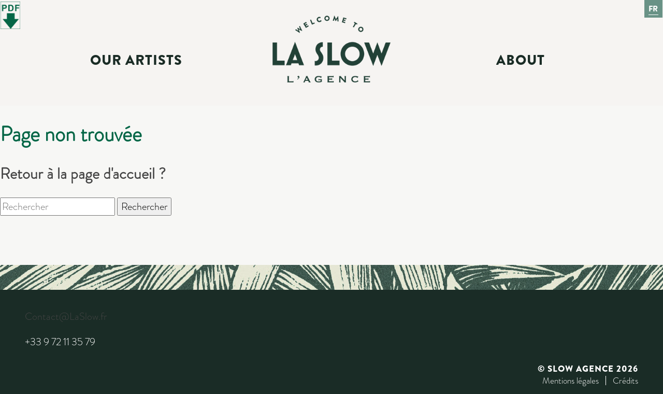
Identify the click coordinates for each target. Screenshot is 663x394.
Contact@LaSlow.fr (66, 316)
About (520, 60)
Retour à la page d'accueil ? (83, 174)
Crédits (625, 380)
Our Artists (136, 60)
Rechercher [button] (144, 206)
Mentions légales (570, 380)
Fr (653, 9)
